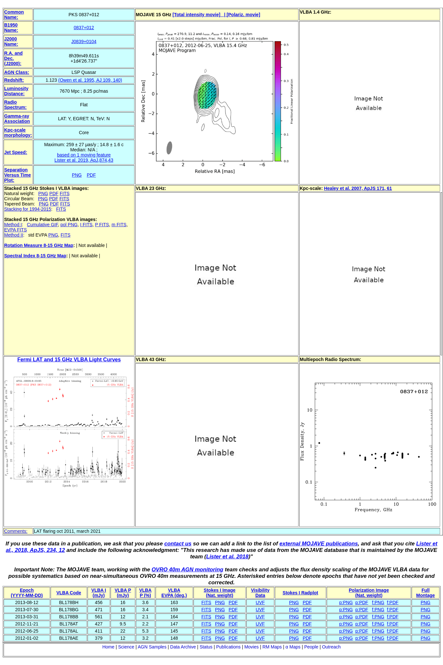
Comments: (16, 531)
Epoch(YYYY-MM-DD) (27, 593)
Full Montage (425, 593)
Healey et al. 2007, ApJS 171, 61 (358, 188)
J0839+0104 (83, 41)
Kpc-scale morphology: (18, 132)
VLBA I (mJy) (98, 593)
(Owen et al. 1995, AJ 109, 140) (90, 80)
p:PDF (362, 602)
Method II (13, 235)
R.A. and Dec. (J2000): (13, 58)
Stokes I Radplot (300, 592)
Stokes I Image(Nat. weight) (220, 593)
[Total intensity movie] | (199, 14)
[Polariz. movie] (243, 14)
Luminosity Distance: (16, 91)
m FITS (118, 224)
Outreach (331, 646)
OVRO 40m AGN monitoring (187, 569)
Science (126, 646)
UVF (260, 602)
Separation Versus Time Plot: (17, 175)
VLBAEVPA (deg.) (174, 593)
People (311, 646)
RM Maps (272, 646)
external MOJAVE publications (318, 544)
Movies (251, 646)
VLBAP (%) (145, 593)
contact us (178, 544)
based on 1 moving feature (84, 155)
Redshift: (14, 80)
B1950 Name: (11, 27)
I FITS (86, 224)
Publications (228, 646)
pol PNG (69, 224)
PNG (77, 175)
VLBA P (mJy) (123, 593)
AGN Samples (152, 646)
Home (108, 646)
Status (206, 646)
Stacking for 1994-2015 (27, 209)
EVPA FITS (15, 229)
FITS (64, 193)
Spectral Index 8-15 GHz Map (35, 255)
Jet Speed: (15, 152)
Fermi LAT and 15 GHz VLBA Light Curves (69, 359)
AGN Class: (16, 72)
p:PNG (346, 602)
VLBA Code (68, 592)
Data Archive (183, 646)
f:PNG (378, 602)
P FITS (102, 224)
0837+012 (84, 27)
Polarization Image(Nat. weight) (369, 593)
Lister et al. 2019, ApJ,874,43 (83, 160)
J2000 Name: (11, 41)
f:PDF (393, 602)
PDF (91, 175)
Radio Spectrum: (15, 104)
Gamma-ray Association (17, 118)
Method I (13, 224)
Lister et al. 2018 (227, 557)
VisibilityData (260, 593)
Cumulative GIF (42, 224)
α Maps (293, 646)
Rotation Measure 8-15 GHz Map (38, 245)
